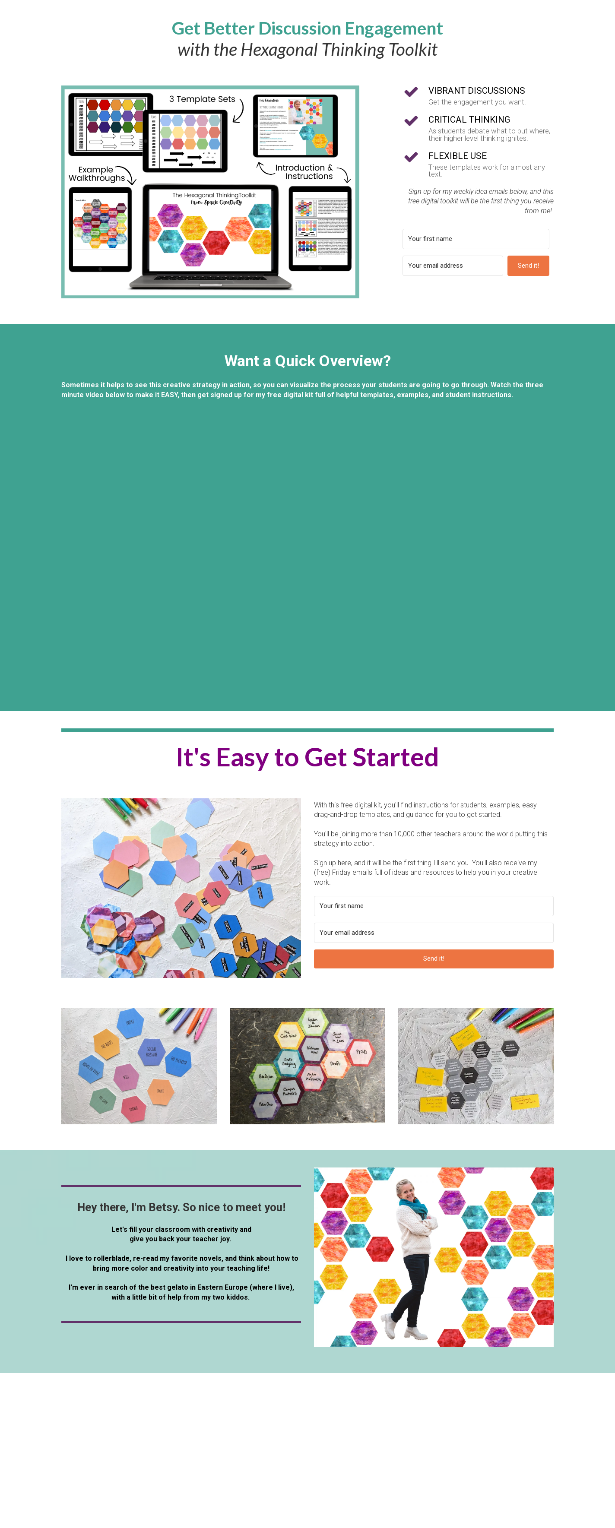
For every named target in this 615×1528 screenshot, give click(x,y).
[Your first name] (476, 239)
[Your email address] (453, 266)
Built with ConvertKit (511, 286)
